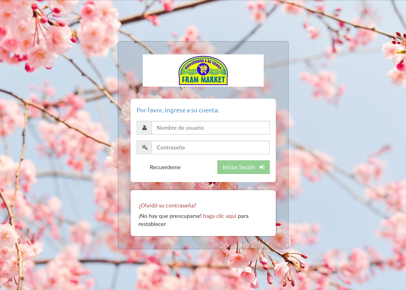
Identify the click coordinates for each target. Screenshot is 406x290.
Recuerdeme (165, 167)
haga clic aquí (219, 215)
